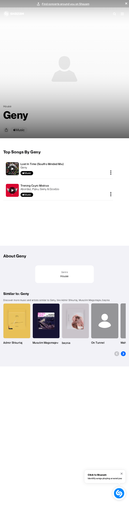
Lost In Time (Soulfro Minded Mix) (42, 164)
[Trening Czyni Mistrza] (58, 190)
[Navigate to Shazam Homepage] (13, 14)
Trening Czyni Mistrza (35, 185)
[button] (126, 3)
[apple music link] (19, 130)
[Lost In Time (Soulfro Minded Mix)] (58, 169)
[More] (111, 172)
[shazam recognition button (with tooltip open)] (119, 493)
